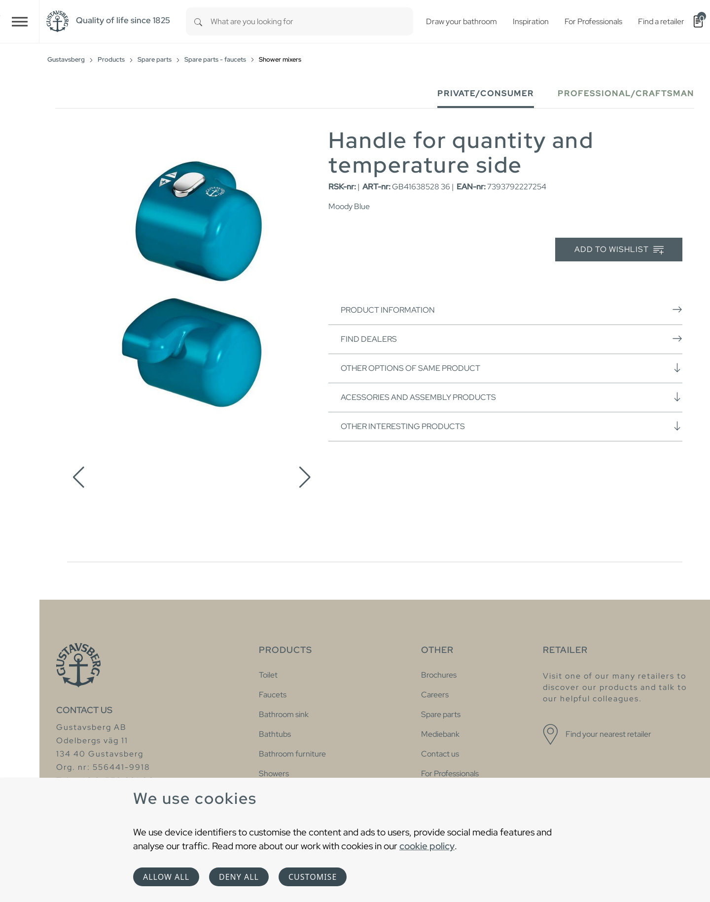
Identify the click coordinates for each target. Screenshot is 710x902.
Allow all (166, 876)
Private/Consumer (485, 93)
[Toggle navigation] (19, 21)
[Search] (198, 21)
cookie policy (427, 845)
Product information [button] (511, 309)
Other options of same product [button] (511, 367)
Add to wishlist (619, 249)
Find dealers (511, 338)
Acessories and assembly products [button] (511, 397)
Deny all (239, 876)
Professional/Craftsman (626, 93)
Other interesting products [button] (511, 426)
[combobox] (312, 21)
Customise (312, 876)
